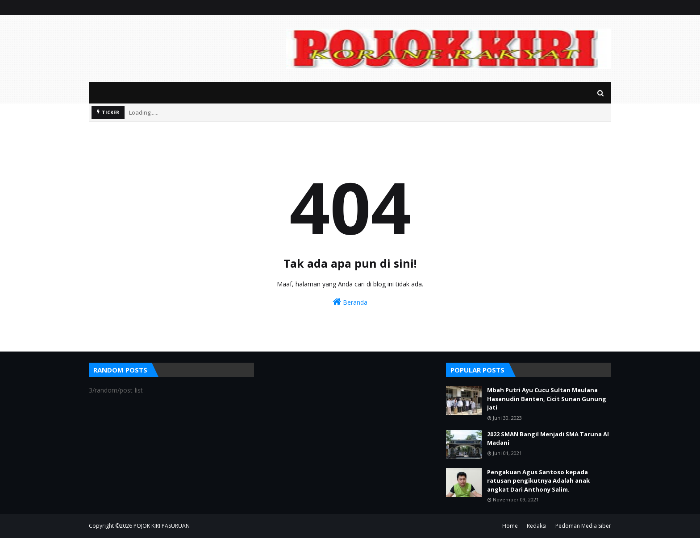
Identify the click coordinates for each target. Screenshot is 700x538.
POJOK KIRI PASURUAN (161, 526)
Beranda (350, 301)
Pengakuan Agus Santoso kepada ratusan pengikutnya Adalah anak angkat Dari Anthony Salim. (538, 480)
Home (510, 526)
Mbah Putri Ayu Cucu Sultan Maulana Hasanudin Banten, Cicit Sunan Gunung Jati (546, 398)
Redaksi (536, 526)
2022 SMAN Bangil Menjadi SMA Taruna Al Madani (548, 438)
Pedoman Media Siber (583, 526)
